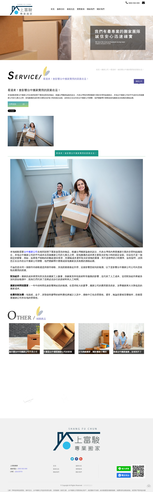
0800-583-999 (132, 3)
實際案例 (80, 9)
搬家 (124, 267)
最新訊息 (70, 9)
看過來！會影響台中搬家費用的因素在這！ (76, 153)
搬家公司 (139, 81)
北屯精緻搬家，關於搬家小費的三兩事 (95, 352)
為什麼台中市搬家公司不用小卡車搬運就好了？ (30, 352)
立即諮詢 (17, 104)
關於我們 (100, 9)
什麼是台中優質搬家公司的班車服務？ (61, 352)
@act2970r (19, 472)
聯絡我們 (90, 9)
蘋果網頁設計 (88, 485)
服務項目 (60, 9)
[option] (31, 131)
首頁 (52, 9)
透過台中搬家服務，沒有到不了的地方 (130, 352)
